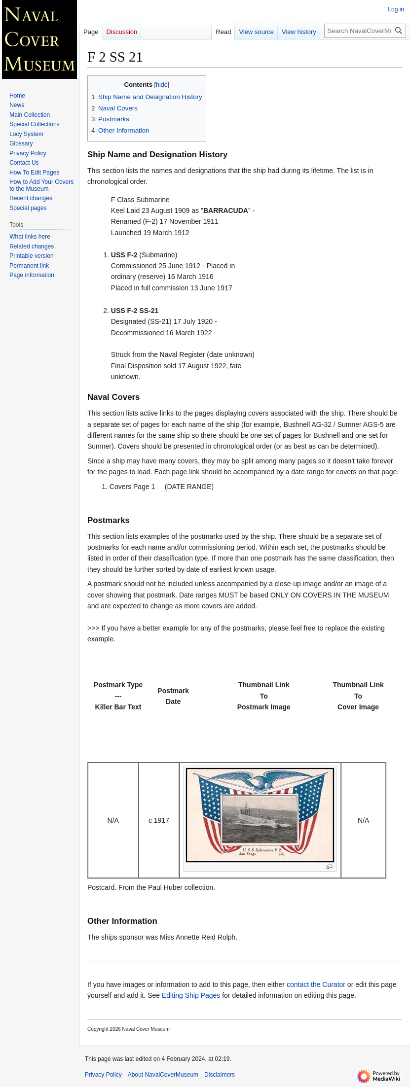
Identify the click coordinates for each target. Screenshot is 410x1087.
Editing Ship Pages (191, 995)
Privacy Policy (103, 1074)
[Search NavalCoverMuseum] (365, 31)
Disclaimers (219, 1074)
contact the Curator (316, 984)
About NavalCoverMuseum (163, 1074)
